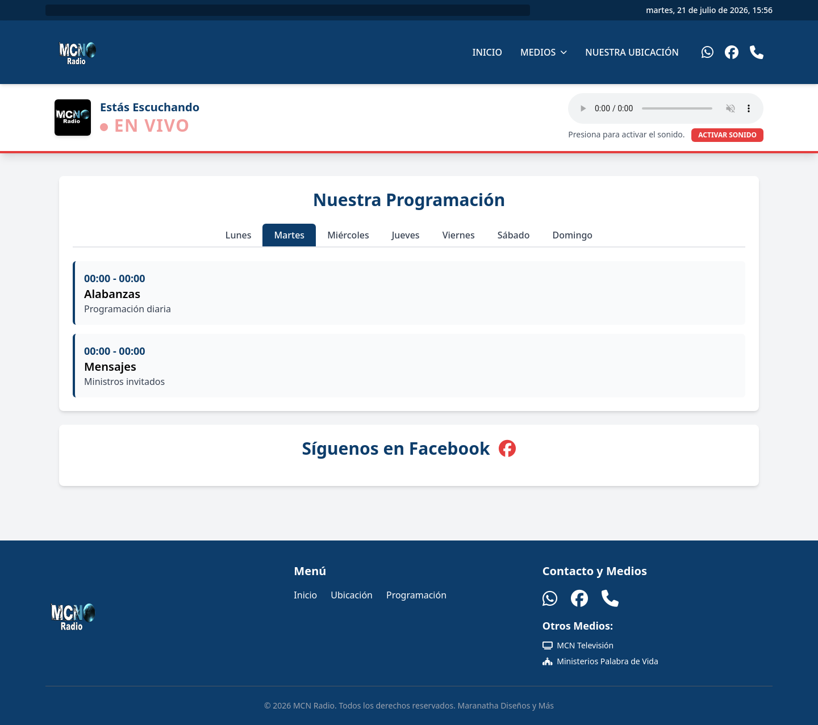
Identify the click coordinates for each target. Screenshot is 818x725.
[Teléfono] (756, 52)
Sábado (514, 235)
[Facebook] (731, 52)
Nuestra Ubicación (632, 52)
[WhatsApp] (707, 52)
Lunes (239, 235)
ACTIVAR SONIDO (727, 135)
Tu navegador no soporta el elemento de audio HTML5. (665, 108)
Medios (543, 52)
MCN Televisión (578, 645)
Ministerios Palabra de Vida (600, 661)
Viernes (459, 235)
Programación (416, 595)
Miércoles (348, 235)
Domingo (572, 235)
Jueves (406, 235)
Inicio (487, 52)
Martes (289, 235)
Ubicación (352, 595)
